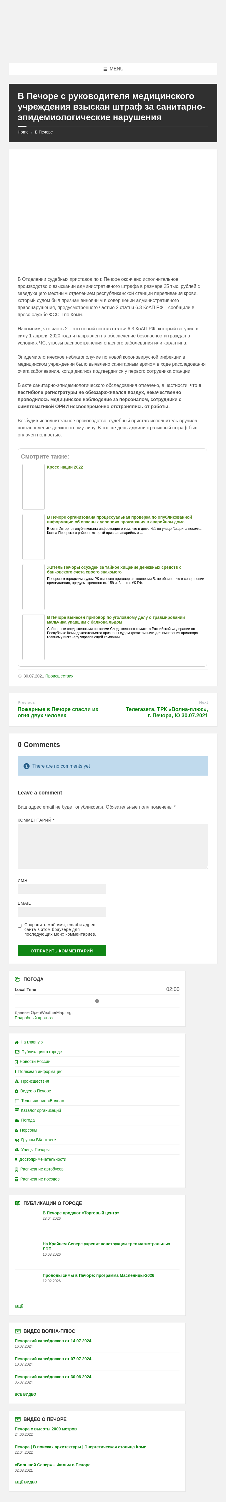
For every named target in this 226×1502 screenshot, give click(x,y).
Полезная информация (38, 1071)
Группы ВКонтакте (35, 1139)
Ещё (19, 1306)
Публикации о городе (38, 1051)
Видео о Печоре (33, 1091)
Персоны (26, 1130)
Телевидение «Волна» (39, 1100)
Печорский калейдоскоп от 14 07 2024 (53, 1340)
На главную (29, 1042)
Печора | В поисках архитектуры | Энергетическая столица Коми (81, 1447)
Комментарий (36, 820)
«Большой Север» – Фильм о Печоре (53, 1465)
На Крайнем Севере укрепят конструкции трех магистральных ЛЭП (106, 1246)
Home (23, 132)
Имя (23, 880)
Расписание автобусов (39, 1169)
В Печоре (44, 132)
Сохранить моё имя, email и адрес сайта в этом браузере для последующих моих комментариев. (60, 929)
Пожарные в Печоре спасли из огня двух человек (58, 712)
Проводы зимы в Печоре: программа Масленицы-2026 (98, 1275)
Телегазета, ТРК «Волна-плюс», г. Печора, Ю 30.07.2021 (167, 712)
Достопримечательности (40, 1159)
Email (24, 903)
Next (203, 702)
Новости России (32, 1061)
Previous (26, 702)
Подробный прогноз (34, 1017)
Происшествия (59, 676)
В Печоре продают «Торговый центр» (81, 1213)
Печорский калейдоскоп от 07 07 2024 (53, 1358)
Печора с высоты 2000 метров (46, 1429)
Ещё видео (26, 1482)
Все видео (25, 1394)
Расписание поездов (37, 1179)
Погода (25, 1120)
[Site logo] (113, 51)
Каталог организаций (38, 1110)
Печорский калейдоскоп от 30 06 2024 (53, 1376)
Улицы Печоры (32, 1149)
